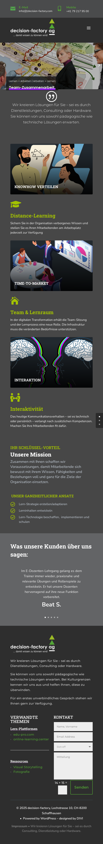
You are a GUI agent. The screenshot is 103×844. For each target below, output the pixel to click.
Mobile (71, 7)
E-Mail (23, 7)
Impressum (19, 826)
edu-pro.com (23, 734)
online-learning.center (31, 739)
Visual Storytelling (27, 767)
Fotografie (21, 772)
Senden (81, 787)
